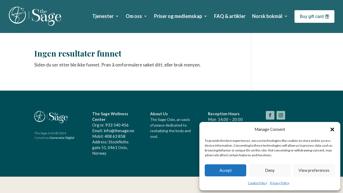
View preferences (314, 170)
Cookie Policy (257, 183)
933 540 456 (117, 125)
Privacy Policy (279, 183)
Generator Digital (62, 138)
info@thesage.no (119, 130)
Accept (225, 170)
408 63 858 (115, 136)
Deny (270, 170)
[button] (332, 129)
